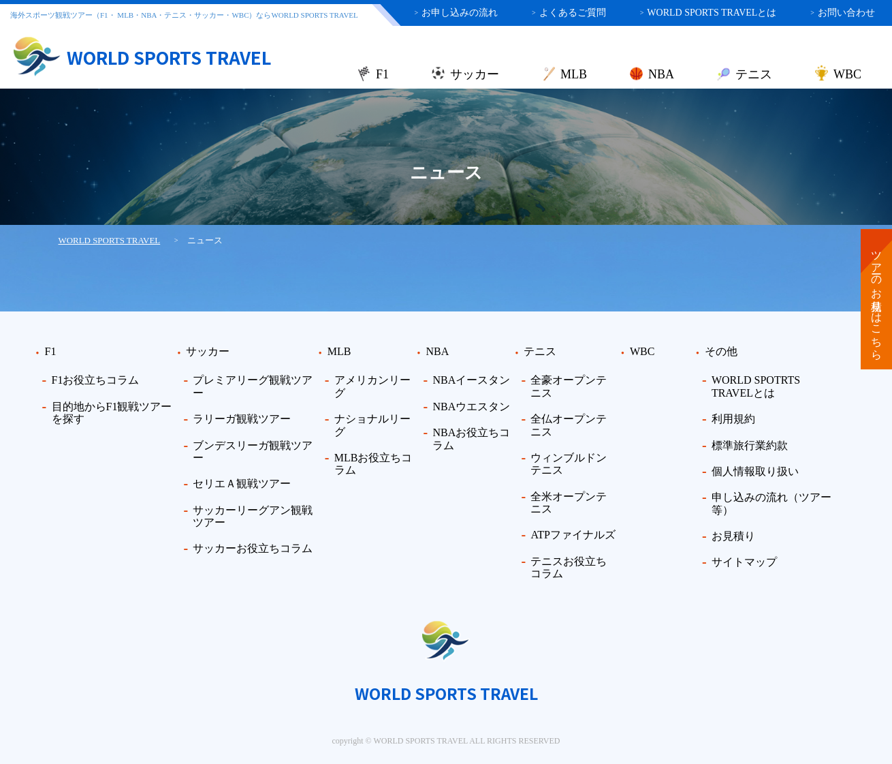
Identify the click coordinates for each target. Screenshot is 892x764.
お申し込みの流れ (456, 12)
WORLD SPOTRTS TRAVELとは (756, 386)
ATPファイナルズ (572, 534)
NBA (661, 74)
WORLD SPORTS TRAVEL (110, 240)
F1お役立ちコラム (96, 380)
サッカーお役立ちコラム (253, 548)
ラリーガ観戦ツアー (242, 419)
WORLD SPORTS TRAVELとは (708, 12)
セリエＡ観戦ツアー (242, 483)
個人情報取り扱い (755, 471)
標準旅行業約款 (750, 445)
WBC (847, 74)
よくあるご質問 (569, 12)
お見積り (733, 536)
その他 (721, 351)
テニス (753, 74)
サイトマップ (744, 562)
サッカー (474, 74)
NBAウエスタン (471, 406)
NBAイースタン (471, 380)
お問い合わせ (842, 12)
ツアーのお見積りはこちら (876, 299)
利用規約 (733, 419)
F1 (382, 74)
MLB (573, 74)
